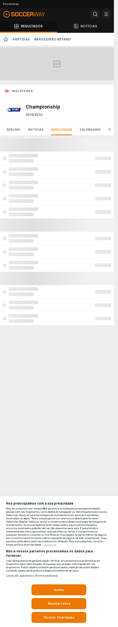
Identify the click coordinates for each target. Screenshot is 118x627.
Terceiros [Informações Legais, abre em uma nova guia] (49, 544)
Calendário (90, 129)
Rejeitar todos (59, 603)
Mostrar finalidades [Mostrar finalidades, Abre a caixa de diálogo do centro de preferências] (59, 617)
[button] (95, 14)
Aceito (59, 590)
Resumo (13, 129)
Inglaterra (22, 91)
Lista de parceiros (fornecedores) (32, 576)
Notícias (36, 129)
